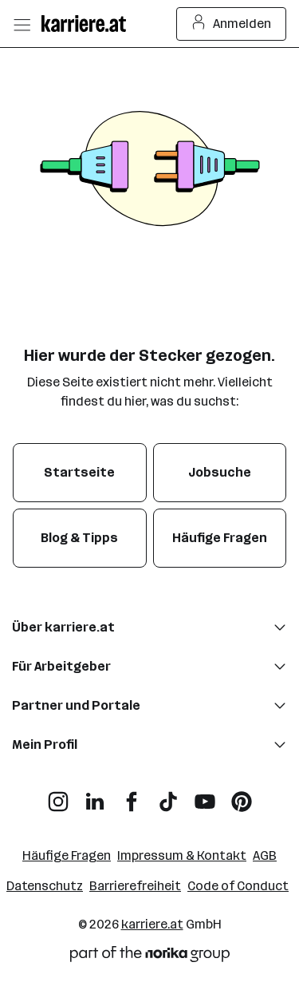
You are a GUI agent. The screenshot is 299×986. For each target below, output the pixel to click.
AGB (265, 855)
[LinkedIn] (95, 795)
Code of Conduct (238, 885)
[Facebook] (131, 795)
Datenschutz (44, 885)
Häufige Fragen (66, 855)
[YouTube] (205, 795)
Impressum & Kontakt (181, 855)
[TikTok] (168, 795)
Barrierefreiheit (135, 885)
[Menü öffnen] (21, 24)
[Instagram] (58, 795)
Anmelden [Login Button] (231, 24)
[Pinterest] (241, 795)
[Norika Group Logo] (150, 957)
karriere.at (152, 924)
